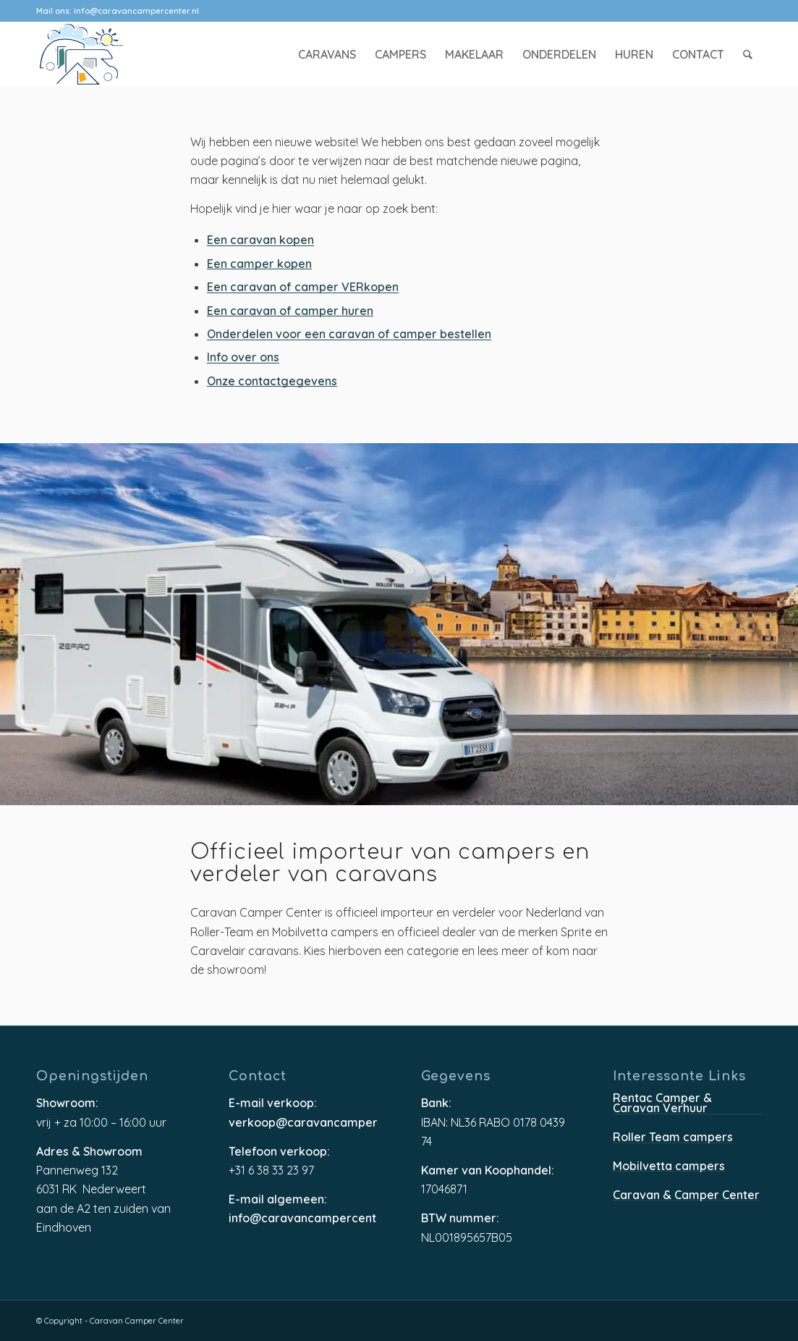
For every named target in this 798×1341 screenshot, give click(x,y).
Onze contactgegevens (272, 382)
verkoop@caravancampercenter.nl (303, 1123)
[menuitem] (327, 54)
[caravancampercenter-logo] (107, 54)
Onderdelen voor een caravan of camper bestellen (349, 334)
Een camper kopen (259, 264)
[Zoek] (748, 54)
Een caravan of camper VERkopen (303, 287)
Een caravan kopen (260, 240)
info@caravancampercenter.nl (136, 11)
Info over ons (243, 358)
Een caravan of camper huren (290, 311)
